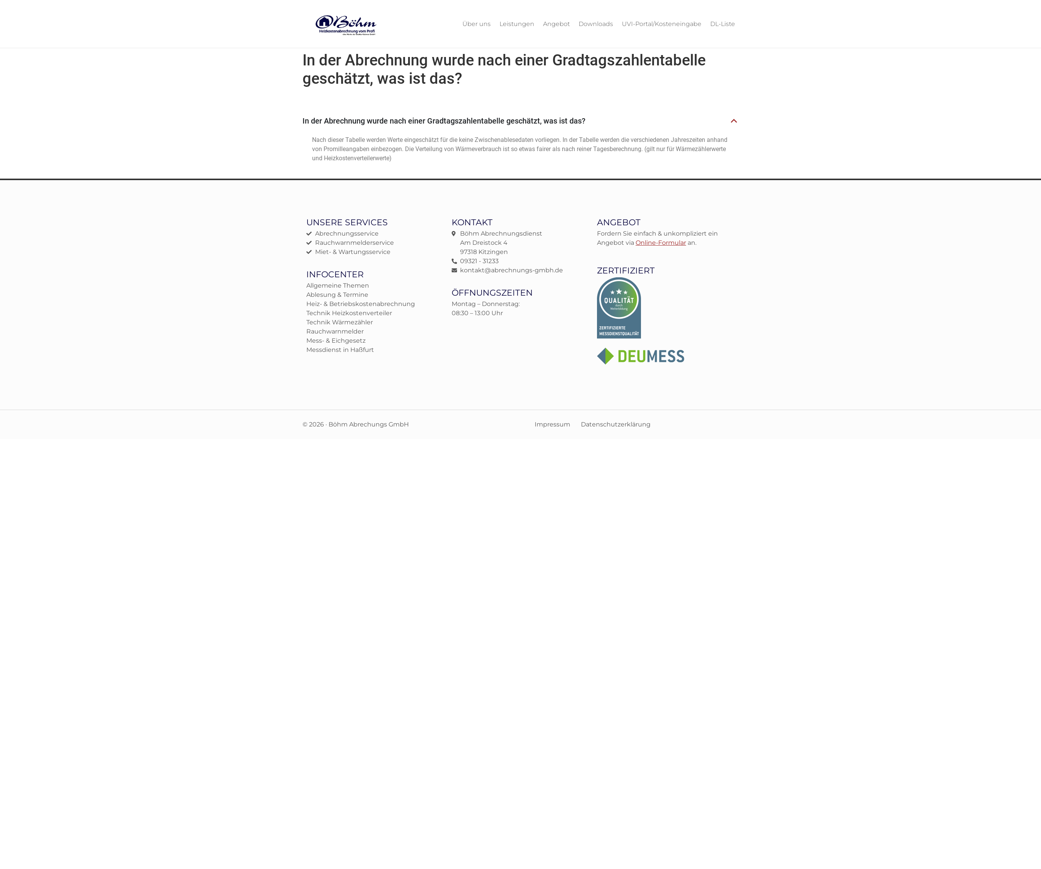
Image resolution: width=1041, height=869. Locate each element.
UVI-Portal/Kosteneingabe (661, 24)
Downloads (596, 24)
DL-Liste (722, 24)
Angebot (556, 24)
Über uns (476, 24)
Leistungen (516, 24)
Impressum (552, 424)
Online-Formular (661, 242)
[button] (520, 121)
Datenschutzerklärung (616, 424)
